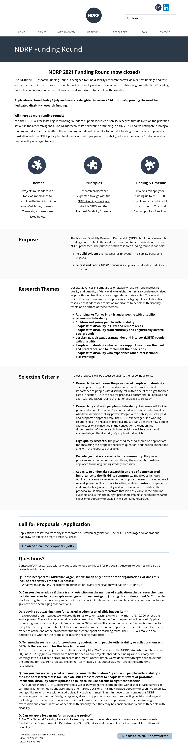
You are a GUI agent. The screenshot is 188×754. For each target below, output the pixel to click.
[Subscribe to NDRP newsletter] (144, 736)
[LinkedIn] (166, 7)
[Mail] (158, 7)
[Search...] (150, 18)
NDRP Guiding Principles (93, 201)
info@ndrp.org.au (40, 565)
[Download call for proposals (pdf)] (48, 546)
